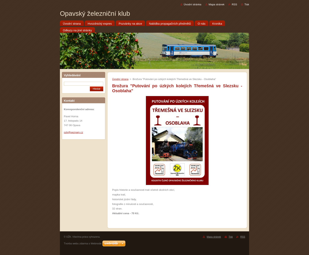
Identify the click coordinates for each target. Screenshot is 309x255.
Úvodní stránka (192, 4)
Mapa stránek (216, 4)
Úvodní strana (120, 79)
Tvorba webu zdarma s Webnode (82, 243)
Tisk (246, 4)
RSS (234, 4)
